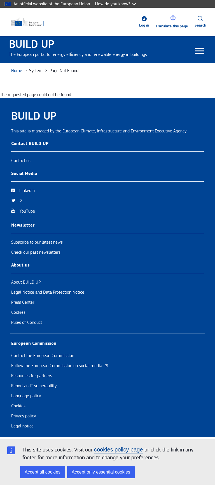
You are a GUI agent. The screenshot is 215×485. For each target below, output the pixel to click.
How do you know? (115, 3)
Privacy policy (23, 416)
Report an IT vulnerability (34, 386)
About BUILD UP (26, 282)
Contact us (21, 160)
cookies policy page (118, 449)
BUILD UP (31, 44)
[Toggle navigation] (199, 51)
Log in (144, 25)
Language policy (26, 396)
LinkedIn (27, 190)
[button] (173, 18)
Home (16, 70)
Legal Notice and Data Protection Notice (47, 292)
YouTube (27, 211)
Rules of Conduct (26, 322)
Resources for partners (31, 376)
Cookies (18, 312)
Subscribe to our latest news (37, 242)
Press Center (22, 302)
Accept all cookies (42, 472)
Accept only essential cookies (101, 472)
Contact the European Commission (42, 355)
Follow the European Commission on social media (60, 365)
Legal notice (22, 426)
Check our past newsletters (35, 252)
